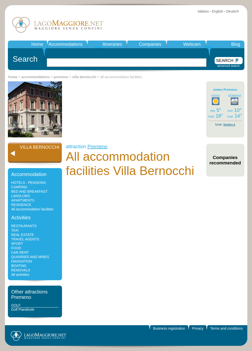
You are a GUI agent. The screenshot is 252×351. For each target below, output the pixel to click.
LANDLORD (20, 196)
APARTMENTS (22, 200)
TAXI (15, 230)
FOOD (16, 248)
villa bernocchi (84, 77)
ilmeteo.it (229, 124)
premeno (61, 77)
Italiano (203, 11)
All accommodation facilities (32, 209)
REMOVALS (20, 270)
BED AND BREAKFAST (29, 191)
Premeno (97, 146)
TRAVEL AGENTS (25, 239)
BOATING (19, 266)
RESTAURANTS (24, 226)
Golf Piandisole (22, 309)
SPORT (17, 244)
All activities (20, 275)
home (12, 77)
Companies (150, 44)
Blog (235, 44)
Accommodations (65, 44)
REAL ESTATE (22, 235)
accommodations (35, 77)
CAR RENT (20, 252)
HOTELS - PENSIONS (28, 183)
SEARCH (225, 60)
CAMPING (19, 187)
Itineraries (112, 44)
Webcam (192, 44)
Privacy (197, 328)
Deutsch (232, 11)
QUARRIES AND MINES (30, 257)
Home (37, 44)
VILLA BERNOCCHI (39, 147)
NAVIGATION (21, 261)
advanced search (228, 66)
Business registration (169, 328)
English (217, 11)
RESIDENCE (21, 205)
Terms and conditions (226, 328)
